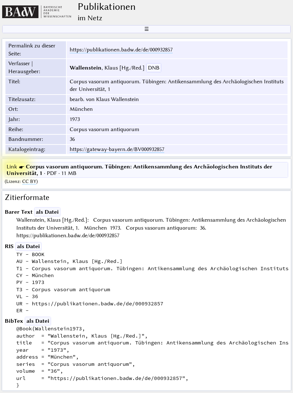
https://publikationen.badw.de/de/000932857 (121, 49)
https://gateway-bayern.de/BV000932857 (117, 149)
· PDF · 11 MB (139, 169)
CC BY (29, 181)
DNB (154, 67)
